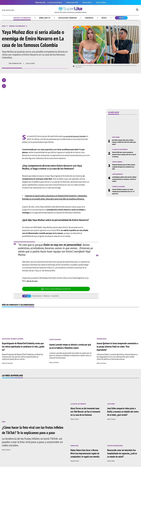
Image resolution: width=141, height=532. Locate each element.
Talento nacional (37, 300)
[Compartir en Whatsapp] (4, 87)
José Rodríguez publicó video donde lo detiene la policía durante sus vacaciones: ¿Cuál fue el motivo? (124, 181)
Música (109, 18)
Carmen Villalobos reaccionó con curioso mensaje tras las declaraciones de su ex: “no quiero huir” (124, 193)
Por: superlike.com (16, 64)
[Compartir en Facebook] (4, 81)
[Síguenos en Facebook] (23, 508)
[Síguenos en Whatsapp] (38, 508)
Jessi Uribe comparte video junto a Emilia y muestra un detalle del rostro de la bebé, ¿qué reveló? (123, 143)
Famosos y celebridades (16, 18)
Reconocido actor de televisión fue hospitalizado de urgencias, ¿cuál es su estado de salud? (122, 462)
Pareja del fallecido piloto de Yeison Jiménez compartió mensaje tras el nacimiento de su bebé (123, 168)
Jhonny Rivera (88, 2)
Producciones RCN (72, 2)
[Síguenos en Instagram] (30, 508)
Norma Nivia (75, 454)
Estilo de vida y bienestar (68, 18)
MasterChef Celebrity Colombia (14, 343)
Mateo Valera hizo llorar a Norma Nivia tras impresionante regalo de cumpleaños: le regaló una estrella (86, 463)
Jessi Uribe (116, 138)
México (127, 18)
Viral (4, 426)
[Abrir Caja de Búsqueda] (137, 10)
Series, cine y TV (42, 18)
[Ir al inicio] (70, 10)
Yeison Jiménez (104, 2)
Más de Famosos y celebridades (21, 308)
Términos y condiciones (77, 523)
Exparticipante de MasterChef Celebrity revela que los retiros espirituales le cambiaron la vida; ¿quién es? (21, 351)
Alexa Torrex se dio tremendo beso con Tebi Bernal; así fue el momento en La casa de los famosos (85, 418)
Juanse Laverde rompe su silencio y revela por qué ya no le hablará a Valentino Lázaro (70, 350)
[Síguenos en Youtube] (46, 508)
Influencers (49, 300)
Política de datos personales (97, 523)
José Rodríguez (118, 176)
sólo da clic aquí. (33, 284)
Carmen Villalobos (119, 188)
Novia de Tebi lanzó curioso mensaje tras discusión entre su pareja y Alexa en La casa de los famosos (124, 155)
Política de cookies (114, 523)
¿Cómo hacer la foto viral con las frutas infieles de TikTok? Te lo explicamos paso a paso (34, 437)
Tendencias (92, 18)
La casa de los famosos (52, 2)
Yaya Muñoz (59, 300)
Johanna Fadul (102, 343)
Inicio (4, 27)
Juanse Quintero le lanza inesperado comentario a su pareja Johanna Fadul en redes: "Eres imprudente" (117, 351)
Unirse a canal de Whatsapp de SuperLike (56, 293)
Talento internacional (116, 454)
